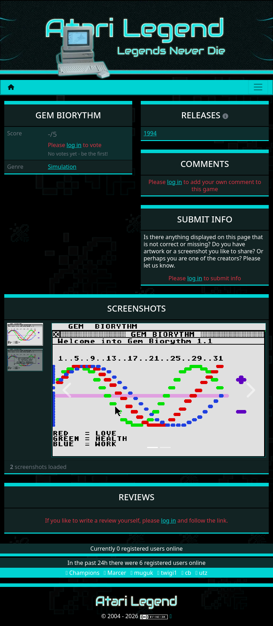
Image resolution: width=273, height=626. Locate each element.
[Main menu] (258, 87)
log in (73, 145)
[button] (68, 390)
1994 (150, 133)
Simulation (62, 167)
